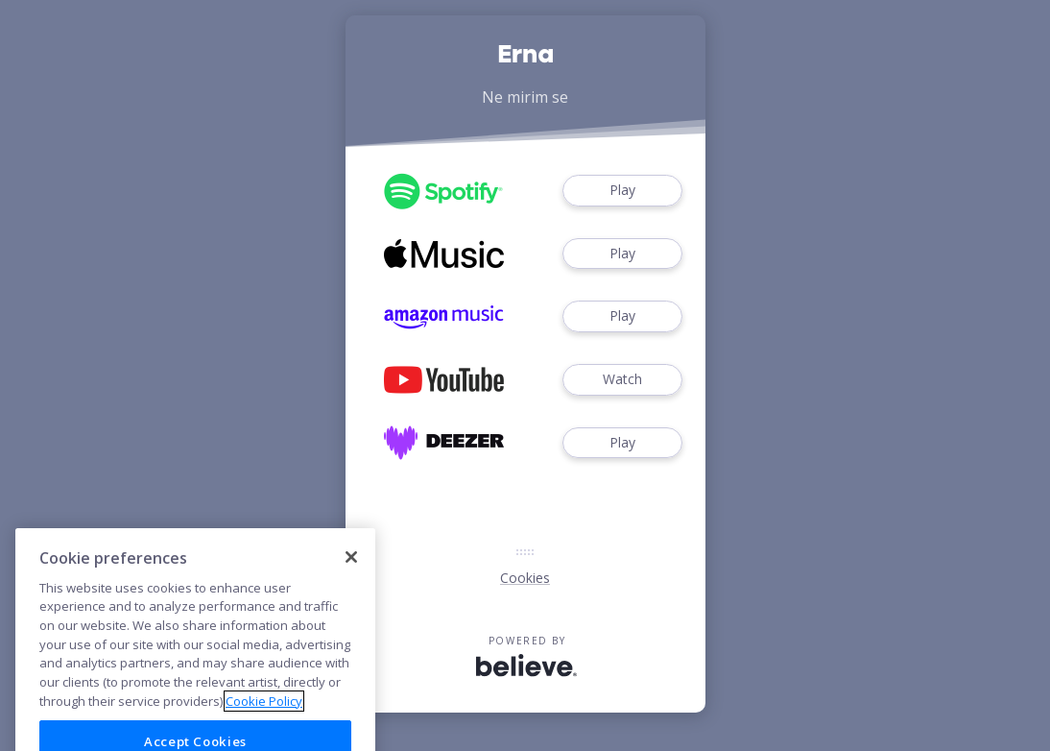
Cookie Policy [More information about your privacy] (264, 718)
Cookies (525, 578)
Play (621, 191)
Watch (621, 380)
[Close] (351, 575)
